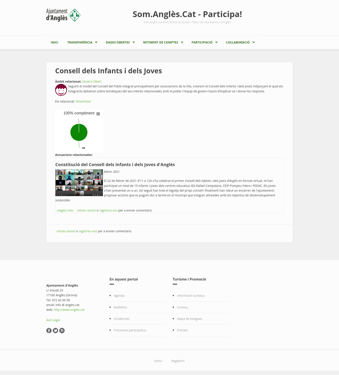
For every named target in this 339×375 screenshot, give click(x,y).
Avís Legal (53, 320)
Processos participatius (130, 330)
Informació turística (191, 295)
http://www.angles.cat (69, 310)
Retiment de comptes (160, 42)
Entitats (182, 330)
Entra (158, 361)
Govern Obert (91, 81)
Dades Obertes (118, 42)
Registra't (178, 361)
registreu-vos (108, 210)
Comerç (182, 307)
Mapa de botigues (189, 319)
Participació (202, 42)
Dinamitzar (83, 101)
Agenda (119, 295)
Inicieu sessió (86, 210)
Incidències (122, 319)
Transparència (79, 42)
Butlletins (120, 307)
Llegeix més (65, 210)
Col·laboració (238, 42)
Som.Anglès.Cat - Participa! (187, 14)
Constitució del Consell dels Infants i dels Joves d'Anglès (115, 164)
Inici (54, 42)
